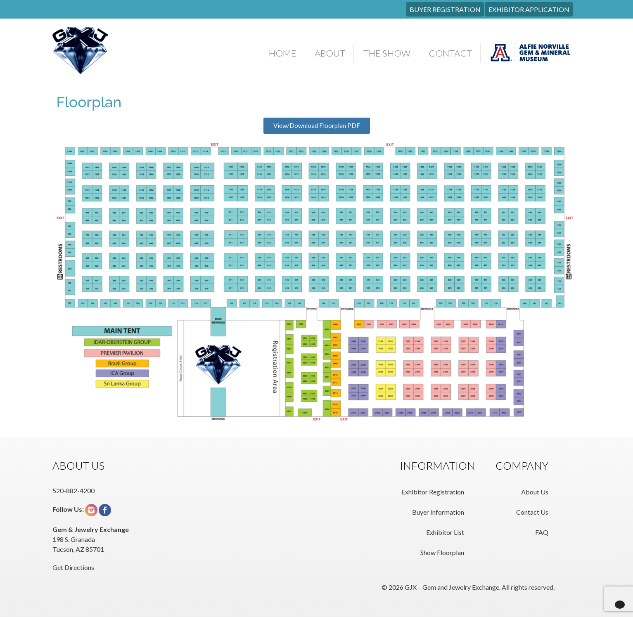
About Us (534, 492)
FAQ (541, 532)
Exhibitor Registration (432, 492)
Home (282, 53)
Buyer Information (438, 512)
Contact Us (532, 512)
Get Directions (73, 567)
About (330, 53)
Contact (450, 53)
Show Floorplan (442, 552)
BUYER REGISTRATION (445, 9)
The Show (386, 53)
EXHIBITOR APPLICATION (528, 9)
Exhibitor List (445, 532)
